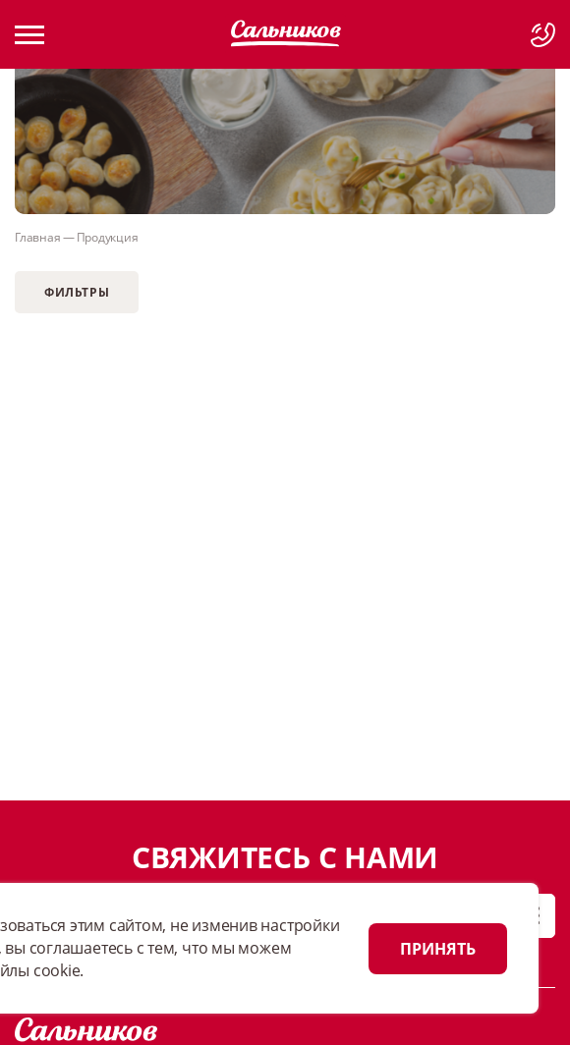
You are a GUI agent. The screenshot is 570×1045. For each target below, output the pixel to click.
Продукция (108, 237)
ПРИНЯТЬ (438, 949)
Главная (37, 237)
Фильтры (76, 292)
